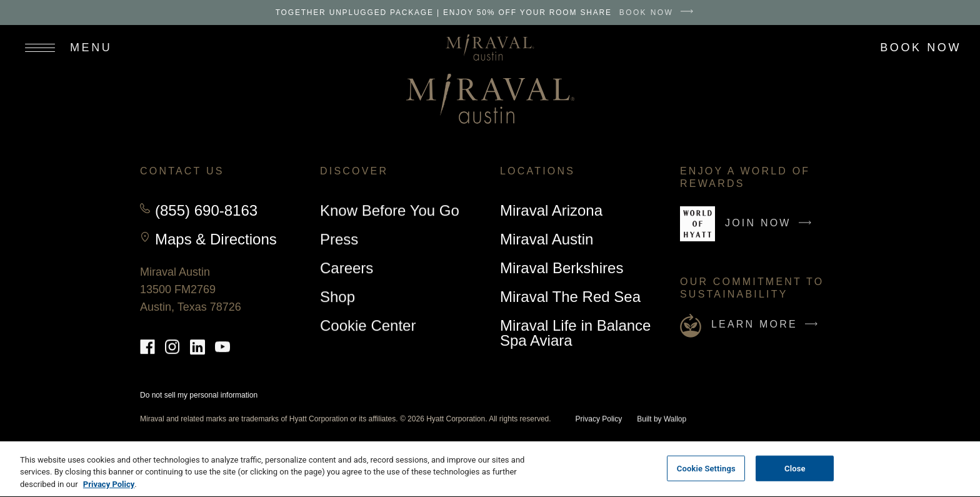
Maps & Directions (216, 239)
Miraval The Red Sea (570, 296)
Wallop (675, 419)
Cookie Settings (706, 471)
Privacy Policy (599, 419)
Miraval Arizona (551, 210)
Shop (337, 298)
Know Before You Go (389, 210)
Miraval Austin (546, 241)
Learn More (767, 324)
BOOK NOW (659, 12)
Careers (346, 267)
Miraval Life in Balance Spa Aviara (575, 333)
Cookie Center (368, 325)
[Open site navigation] (62, 47)
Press (339, 239)
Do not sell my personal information (199, 395)
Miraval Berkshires (561, 267)
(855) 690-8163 (206, 210)
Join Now (771, 228)
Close (795, 471)
